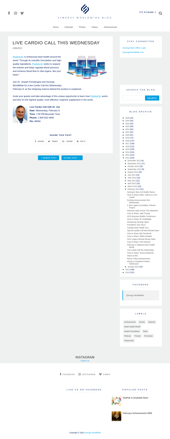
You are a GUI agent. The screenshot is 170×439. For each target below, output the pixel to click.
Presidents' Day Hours (136, 225)
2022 (127, 129)
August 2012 (133, 172)
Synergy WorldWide (135, 295)
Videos (94, 27)
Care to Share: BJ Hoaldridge (139, 219)
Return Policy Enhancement (138, 259)
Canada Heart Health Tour (138, 228)
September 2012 (135, 169)
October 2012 (133, 166)
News (145, 331)
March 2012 (133, 186)
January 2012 (133, 267)
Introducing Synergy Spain (138, 222)
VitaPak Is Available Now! (135, 398)
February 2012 (134, 189)
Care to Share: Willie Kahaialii (139, 236)
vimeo (104, 374)
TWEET (53, 141)
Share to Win (132, 256)
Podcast (127, 336)
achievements (130, 322)
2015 (127, 149)
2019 (127, 138)
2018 (127, 141)
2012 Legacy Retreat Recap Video (141, 239)
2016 (127, 146)
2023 (127, 126)
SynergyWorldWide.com (133, 52)
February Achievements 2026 (137, 413)
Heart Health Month (132, 327)
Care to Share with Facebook (139, 233)
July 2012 (132, 175)
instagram (86, 374)
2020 (127, 135)
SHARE (39, 141)
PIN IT (81, 141)
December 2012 (134, 161)
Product (137, 336)
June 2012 (132, 178)
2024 (127, 124)
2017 (127, 143)
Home (56, 27)
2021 (127, 132)
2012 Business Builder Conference (141, 216)
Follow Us (85, 361)
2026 (127, 118)
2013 (127, 155)
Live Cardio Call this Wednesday (140, 250)
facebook (67, 374)
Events (142, 322)
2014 (127, 152)
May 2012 (132, 181)
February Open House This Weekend (142, 211)
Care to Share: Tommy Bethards (140, 253)
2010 (127, 272)
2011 (127, 269)
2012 (127, 158)
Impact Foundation (132, 331)
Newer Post (49, 158)
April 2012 (132, 183)
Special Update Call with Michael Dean (143, 230)
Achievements (110, 27)
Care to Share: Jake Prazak (138, 213)
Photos (82, 27)
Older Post (72, 158)
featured (151, 322)
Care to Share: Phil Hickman (139, 242)
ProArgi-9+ (18, 57)
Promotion (148, 336)
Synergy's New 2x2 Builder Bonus (141, 192)
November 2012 (134, 163)
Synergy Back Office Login (134, 48)
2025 (127, 121)
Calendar (68, 27)
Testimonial (128, 341)
